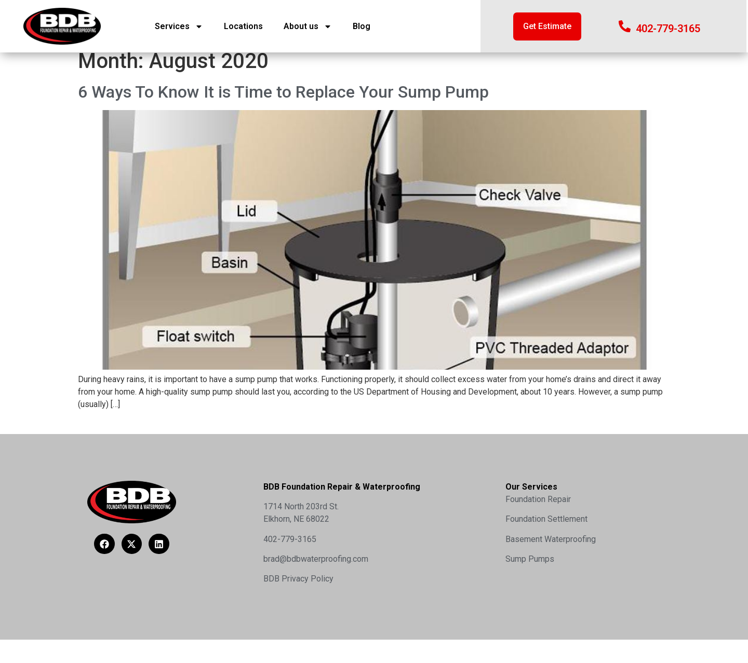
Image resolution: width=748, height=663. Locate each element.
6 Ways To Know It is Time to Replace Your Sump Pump (283, 100)
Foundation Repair (538, 507)
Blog (361, 26)
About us (308, 26)
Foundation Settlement (546, 527)
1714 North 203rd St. (301, 514)
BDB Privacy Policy (298, 587)
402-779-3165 (668, 28)
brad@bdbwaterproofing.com (315, 567)
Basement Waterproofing (550, 547)
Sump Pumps (529, 567)
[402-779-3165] (625, 26)
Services (179, 26)
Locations (243, 26)
